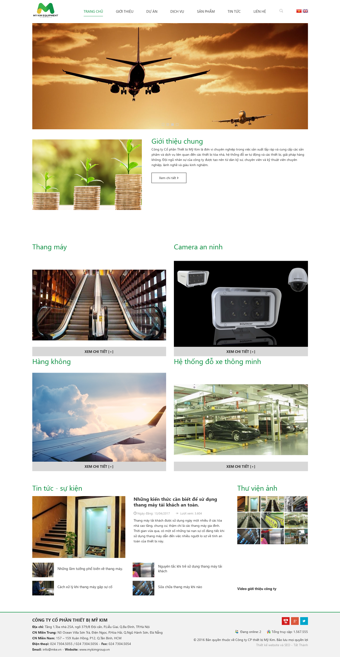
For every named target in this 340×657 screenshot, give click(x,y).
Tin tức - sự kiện (57, 488)
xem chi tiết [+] (99, 351)
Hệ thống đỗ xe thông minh (217, 361)
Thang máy (49, 246)
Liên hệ (260, 11)
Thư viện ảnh (257, 488)
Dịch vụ (177, 11)
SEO (287, 645)
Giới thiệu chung (177, 141)
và (281, 645)
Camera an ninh (198, 246)
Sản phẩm (206, 11)
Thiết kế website (267, 645)
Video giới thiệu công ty (256, 588)
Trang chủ (93, 11)
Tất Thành (301, 645)
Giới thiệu (124, 11)
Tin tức (234, 11)
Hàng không (51, 361)
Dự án (151, 11)
